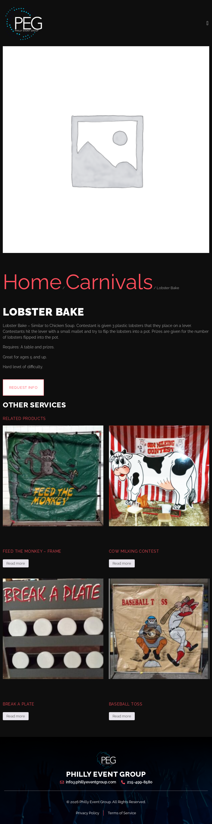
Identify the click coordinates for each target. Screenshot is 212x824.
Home (32, 281)
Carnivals (109, 281)
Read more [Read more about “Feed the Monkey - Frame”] (15, 563)
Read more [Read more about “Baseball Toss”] (122, 716)
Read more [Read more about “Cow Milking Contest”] (122, 563)
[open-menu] (207, 23)
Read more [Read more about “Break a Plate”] (15, 716)
